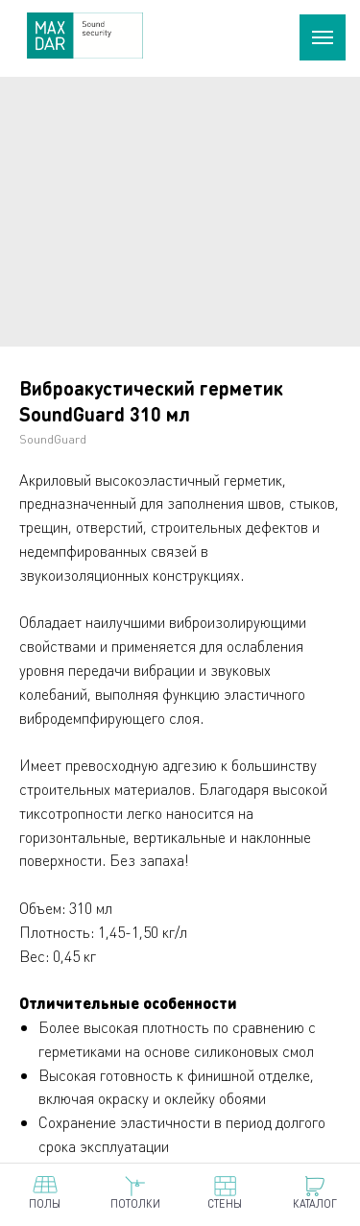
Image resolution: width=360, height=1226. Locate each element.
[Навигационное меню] (322, 37)
